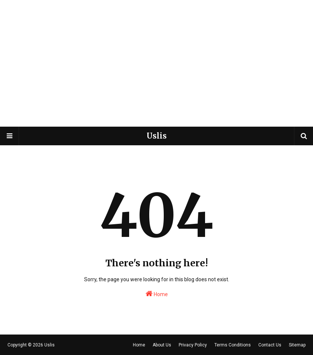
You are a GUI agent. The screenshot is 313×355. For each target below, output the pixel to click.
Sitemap (297, 345)
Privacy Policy (193, 345)
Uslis (157, 135)
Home (157, 293)
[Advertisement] (156, 71)
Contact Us (269, 345)
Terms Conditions (232, 345)
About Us (162, 345)
